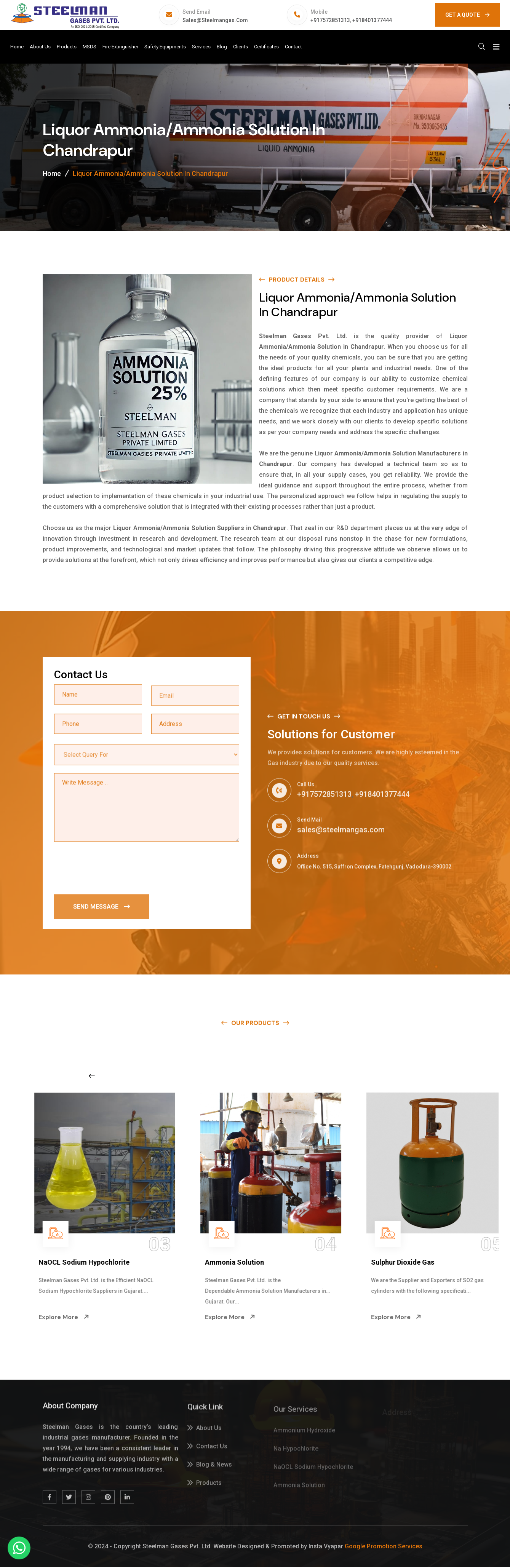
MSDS (89, 47)
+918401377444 (372, 20)
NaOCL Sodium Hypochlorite (234, 1262)
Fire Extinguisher (120, 47)
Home (17, 47)
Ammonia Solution (384, 1262)
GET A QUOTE (467, 15)
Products (67, 47)
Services (201, 47)
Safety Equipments (165, 47)
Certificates (266, 47)
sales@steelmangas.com (215, 20)
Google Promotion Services (383, 1546)
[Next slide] (397, 1075)
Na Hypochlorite (48, 1262)
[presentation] (112, 868)
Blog (222, 47)
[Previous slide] (91, 1075)
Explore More (48, 1317)
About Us (40, 47)
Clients (240, 47)
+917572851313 (330, 20)
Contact (293, 47)
